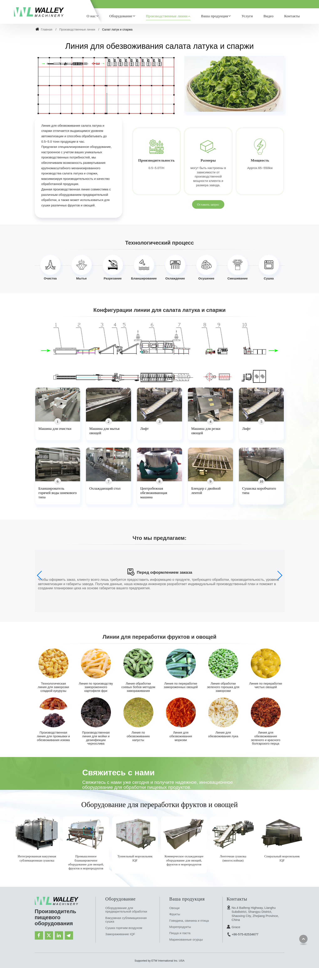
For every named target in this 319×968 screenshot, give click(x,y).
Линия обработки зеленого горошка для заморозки (223, 687)
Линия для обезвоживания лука (223, 734)
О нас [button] (91, 16)
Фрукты (174, 914)
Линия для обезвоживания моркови (180, 736)
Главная (43, 29)
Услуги (247, 16)
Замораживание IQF (120, 934)
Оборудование (120, 899)
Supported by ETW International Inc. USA (160, 960)
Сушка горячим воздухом (123, 928)
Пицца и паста (180, 933)
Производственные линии (77, 29)
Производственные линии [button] (166, 16)
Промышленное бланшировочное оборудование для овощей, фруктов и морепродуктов (86, 862)
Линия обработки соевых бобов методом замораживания (138, 687)
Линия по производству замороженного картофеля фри (96, 687)
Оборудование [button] (120, 16)
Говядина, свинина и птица (189, 920)
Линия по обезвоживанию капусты (138, 736)
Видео (268, 16)
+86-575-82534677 (245, 934)
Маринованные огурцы (186, 939)
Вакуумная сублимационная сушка (126, 919)
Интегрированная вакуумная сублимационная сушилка (37, 858)
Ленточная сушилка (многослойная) (233, 858)
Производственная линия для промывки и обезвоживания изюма (53, 736)
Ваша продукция (187, 899)
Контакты (292, 16)
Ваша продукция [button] (214, 16)
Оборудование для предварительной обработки (126, 909)
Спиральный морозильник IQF (282, 858)
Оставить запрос (208, 204)
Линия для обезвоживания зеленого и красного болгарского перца (265, 738)
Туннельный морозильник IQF (135, 858)
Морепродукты (180, 927)
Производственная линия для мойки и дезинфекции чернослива (95, 738)
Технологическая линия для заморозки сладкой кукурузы (53, 687)
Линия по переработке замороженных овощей (181, 685)
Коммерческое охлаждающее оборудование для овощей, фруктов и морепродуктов (184, 860)
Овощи (174, 908)
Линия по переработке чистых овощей (265, 685)
